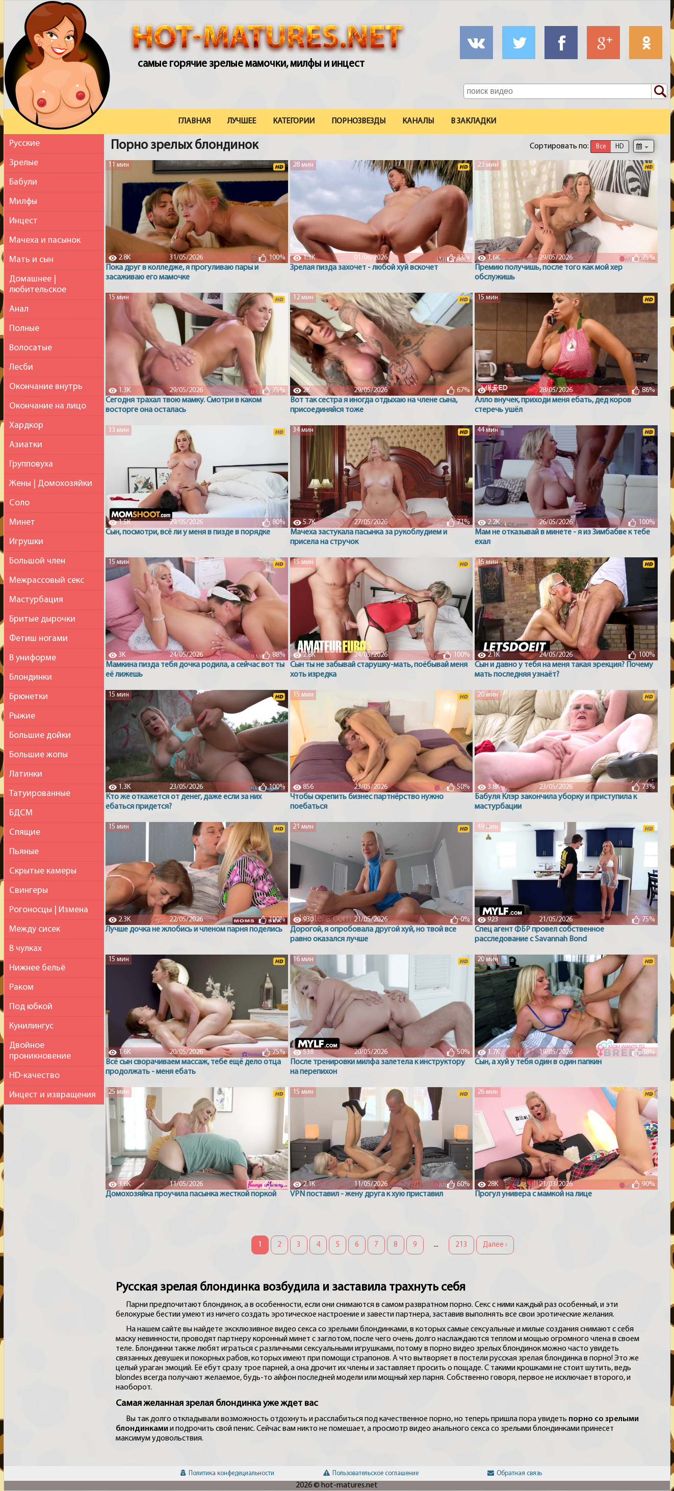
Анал (19, 309)
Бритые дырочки (42, 619)
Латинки (25, 774)
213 (461, 1245)
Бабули (23, 182)
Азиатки (25, 445)
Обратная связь (514, 1473)
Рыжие (22, 716)
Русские (24, 143)
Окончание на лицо (47, 406)
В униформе (32, 658)
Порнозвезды (358, 121)
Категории (294, 121)
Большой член (37, 561)
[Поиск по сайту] (659, 92)
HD (619, 146)
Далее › (495, 1245)
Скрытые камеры (42, 871)
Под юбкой (31, 1006)
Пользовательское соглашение (371, 1473)
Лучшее (241, 121)
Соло (19, 503)
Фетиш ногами (38, 638)
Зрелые (23, 163)
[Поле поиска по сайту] (565, 91)
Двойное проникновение (40, 1051)
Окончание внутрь (46, 386)
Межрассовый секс (46, 580)
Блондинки (30, 677)
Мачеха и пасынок (45, 240)
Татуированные (39, 793)
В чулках (25, 948)
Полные (24, 328)
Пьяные (24, 851)
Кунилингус (31, 1026)
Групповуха (31, 464)
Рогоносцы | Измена (48, 910)
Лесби (21, 367)
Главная (194, 121)
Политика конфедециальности (227, 1473)
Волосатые (30, 348)
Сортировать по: (559, 146)
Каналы (418, 121)
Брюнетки (28, 696)
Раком (21, 987)
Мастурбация (36, 600)
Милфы (23, 201)
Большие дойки (40, 735)
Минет (22, 522)
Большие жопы (38, 755)
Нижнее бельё (37, 968)
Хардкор (26, 425)
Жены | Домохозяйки (50, 483)
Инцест (23, 221)
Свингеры (28, 890)
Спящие (24, 832)
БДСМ (21, 813)
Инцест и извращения (52, 1095)
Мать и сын (31, 259)
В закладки (473, 121)
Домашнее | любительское (37, 284)
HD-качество (34, 1075)
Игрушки (26, 541)
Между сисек (34, 929)
